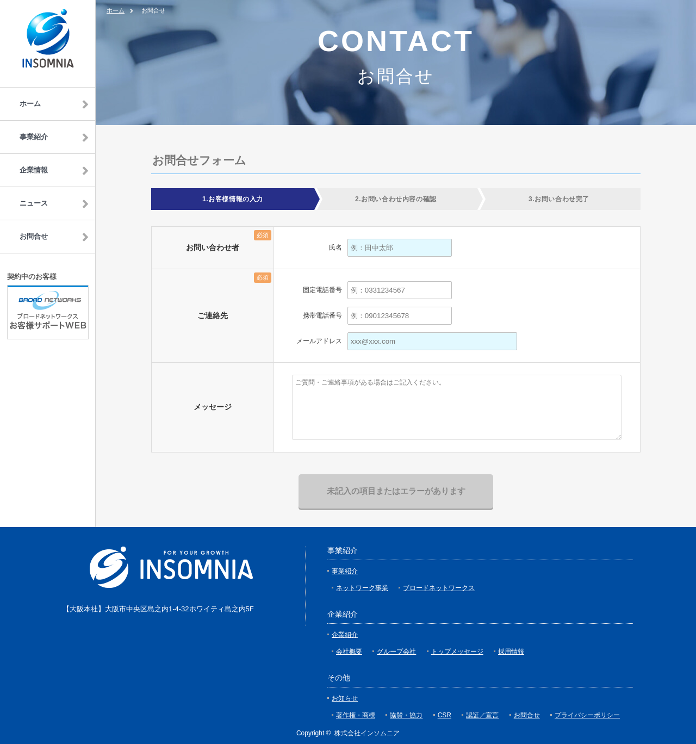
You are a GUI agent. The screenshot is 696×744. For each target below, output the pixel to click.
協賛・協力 (406, 715)
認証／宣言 (482, 715)
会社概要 (349, 651)
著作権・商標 (355, 715)
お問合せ (527, 715)
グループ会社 (396, 651)
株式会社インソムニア (367, 733)
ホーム (116, 10)
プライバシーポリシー (587, 715)
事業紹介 (345, 571)
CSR (444, 715)
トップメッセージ (457, 651)
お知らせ (345, 698)
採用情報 (511, 651)
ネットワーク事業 (362, 588)
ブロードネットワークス (439, 588)
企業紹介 (345, 634)
